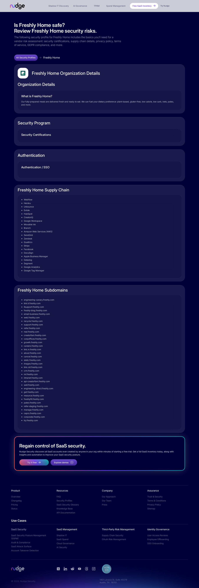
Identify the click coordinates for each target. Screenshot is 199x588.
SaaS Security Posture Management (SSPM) (28, 537)
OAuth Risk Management (114, 539)
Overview (15, 496)
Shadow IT (62, 535)
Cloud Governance (65, 543)
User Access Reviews (157, 535)
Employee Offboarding (158, 539)
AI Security (62, 547)
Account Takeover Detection (25, 550)
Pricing (14, 504)
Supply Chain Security (112, 535)
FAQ (59, 496)
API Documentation (66, 512)
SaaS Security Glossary (68, 504)
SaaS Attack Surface (21, 546)
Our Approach (109, 496)
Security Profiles (64, 500)
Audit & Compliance (20, 542)
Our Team (106, 500)
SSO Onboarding (155, 543)
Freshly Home (51, 57)
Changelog (16, 500)
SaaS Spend (62, 539)
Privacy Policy (154, 504)
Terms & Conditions (156, 500)
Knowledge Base (65, 508)
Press (104, 504)
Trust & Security (155, 496)
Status (14, 508)
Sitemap (151, 508)
